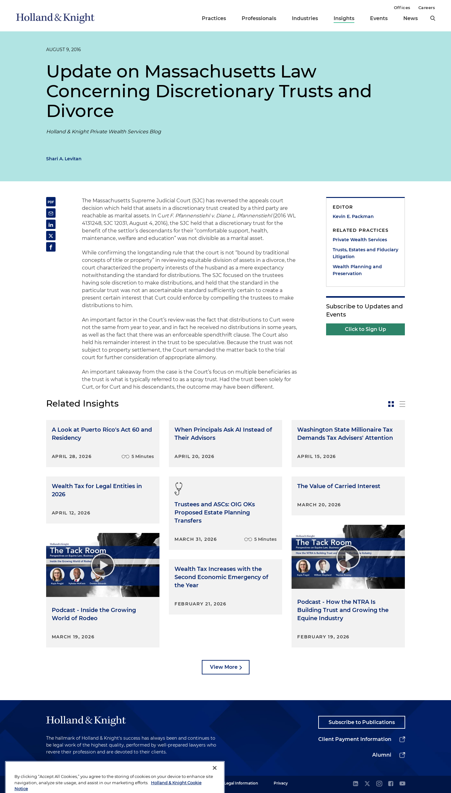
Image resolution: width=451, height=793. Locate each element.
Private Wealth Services (360, 239)
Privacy (281, 783)
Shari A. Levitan (64, 159)
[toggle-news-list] (402, 404)
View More (224, 667)
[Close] (215, 779)
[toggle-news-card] (391, 404)
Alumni (381, 755)
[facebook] (390, 784)
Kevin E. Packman (353, 216)
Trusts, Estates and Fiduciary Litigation (365, 253)
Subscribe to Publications (362, 722)
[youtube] (402, 784)
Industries (305, 18)
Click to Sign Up (365, 329)
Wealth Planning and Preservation (357, 270)
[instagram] (379, 784)
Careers (426, 7)
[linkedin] (355, 784)
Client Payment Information (354, 739)
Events (379, 18)
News (410, 18)
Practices (214, 18)
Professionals (259, 18)
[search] (432, 18)
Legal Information (241, 783)
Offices (402, 7)
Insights (344, 18)
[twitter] (367, 784)
